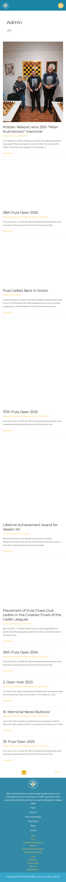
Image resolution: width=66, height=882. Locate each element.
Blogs (33, 825)
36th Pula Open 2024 (20, 652)
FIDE (33, 836)
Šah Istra (33, 845)
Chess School (33, 821)
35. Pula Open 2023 (19, 742)
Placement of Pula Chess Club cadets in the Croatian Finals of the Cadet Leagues (32, 615)
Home (33, 808)
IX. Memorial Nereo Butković (26, 712)
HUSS (33, 856)
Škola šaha (7, 534)
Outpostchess (33, 869)
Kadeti (6, 295)
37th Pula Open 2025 (20, 412)
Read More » (8, 153)
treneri (15, 534)
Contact (33, 830)
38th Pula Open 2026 (20, 213)
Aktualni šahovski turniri (13, 217)
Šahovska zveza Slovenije (33, 849)
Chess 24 (33, 866)
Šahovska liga (15, 623)
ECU (33, 839)
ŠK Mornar (33, 860)
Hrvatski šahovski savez (33, 842)
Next (58, 772)
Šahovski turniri (9, 136)
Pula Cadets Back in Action (25, 291)
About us (33, 812)
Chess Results (33, 863)
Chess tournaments (33, 817)
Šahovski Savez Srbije (33, 852)
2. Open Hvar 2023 (18, 682)
